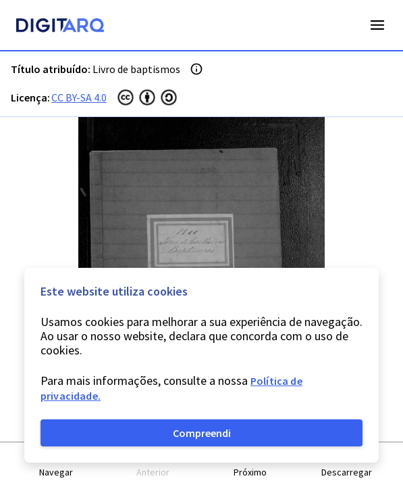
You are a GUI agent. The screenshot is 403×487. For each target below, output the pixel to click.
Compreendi (202, 433)
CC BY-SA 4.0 (79, 97)
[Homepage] (60, 27)
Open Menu (377, 25)
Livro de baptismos (136, 69)
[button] (56, 465)
